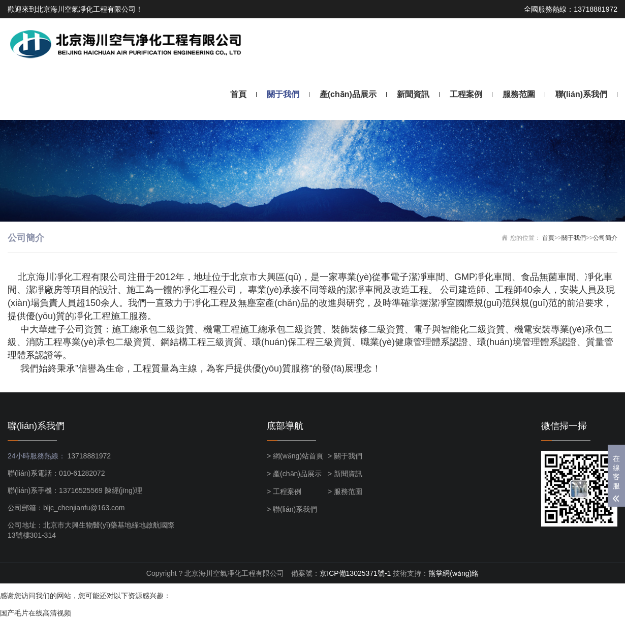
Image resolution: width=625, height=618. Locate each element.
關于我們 (283, 94)
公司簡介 (605, 237)
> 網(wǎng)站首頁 (295, 456)
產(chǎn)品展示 (348, 94)
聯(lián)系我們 (581, 94)
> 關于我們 (345, 456)
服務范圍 (519, 94)
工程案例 (466, 94)
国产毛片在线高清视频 (35, 613)
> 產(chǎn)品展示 (294, 474)
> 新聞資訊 (345, 474)
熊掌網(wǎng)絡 (453, 573)
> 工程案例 (284, 491)
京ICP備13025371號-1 (355, 573)
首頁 (238, 94)
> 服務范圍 (345, 491)
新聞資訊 (413, 94)
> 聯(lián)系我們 (292, 509)
